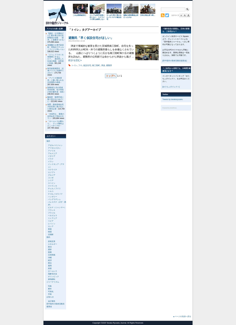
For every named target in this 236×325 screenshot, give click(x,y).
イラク (50, 159)
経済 (50, 260)
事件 (50, 289)
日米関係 (51, 255)
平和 (50, 294)
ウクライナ (52, 170)
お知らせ (50, 297)
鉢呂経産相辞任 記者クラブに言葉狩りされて (55, 70)
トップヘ (111, 76)
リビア (50, 221)
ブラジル (51, 213)
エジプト (51, 172)
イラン (50, 161)
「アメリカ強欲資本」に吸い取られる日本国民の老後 (55, 80)
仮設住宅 (87, 65)
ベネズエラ (52, 216)
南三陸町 (96, 65)
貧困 (50, 252)
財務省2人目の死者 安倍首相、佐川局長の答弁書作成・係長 (56, 89)
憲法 (50, 263)
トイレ (74, 65)
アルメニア (52, 153)
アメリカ (51, 151)
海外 (48, 141)
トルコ (50, 191)
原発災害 (51, 241)
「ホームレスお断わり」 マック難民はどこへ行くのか (55, 123)
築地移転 (51, 279)
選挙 (50, 249)
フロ (80, 65)
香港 (50, 229)
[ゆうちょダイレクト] (171, 87)
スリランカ (52, 186)
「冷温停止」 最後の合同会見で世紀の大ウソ (55, 116)
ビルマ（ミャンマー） (57, 207)
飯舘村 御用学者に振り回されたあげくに (55, 99)
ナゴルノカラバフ (55, 194)
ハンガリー (52, 197)
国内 (48, 237)
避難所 (109, 65)
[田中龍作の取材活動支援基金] (174, 61)
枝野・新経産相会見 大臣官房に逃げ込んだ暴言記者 (56, 106)
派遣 (50, 268)
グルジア (51, 175)
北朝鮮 (50, 234)
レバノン (51, 224)
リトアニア (52, 218)
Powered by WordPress (169, 108)
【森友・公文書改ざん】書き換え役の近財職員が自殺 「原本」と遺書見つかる (55, 36)
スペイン (51, 183)
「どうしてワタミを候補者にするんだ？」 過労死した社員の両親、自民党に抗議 (55, 59)
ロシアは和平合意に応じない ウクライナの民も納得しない (97, 17)
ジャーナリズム (53, 282)
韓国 (50, 232)
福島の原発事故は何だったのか (130, 16)
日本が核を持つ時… (147, 15)
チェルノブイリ (54, 188)
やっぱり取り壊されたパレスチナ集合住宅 (114, 17)
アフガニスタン (54, 148)
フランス (51, 210)
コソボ (50, 178)
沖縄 (50, 258)
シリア (50, 180)
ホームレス (52, 271)
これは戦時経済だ (79, 15)
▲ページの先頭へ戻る (182, 316)
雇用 (50, 266)
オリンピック (53, 276)
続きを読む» (75, 60)
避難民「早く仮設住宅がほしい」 (90, 37)
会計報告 (51, 301)
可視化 (50, 291)
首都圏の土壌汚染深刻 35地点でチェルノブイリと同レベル (55, 47)
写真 (50, 286)
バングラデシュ (54, 199)
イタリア (51, 156)
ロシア (50, 226)
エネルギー (52, 244)
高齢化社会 (52, 274)
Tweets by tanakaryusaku (172, 99)
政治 (50, 247)
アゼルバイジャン (55, 145)
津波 (103, 65)
